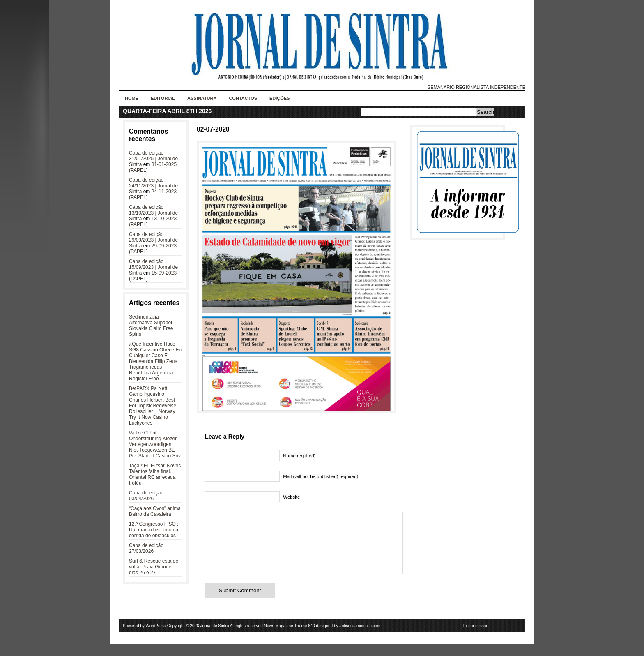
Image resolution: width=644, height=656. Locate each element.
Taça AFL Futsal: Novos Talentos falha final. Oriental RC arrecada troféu (155, 474)
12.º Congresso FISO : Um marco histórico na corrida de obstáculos (153, 529)
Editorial (163, 98)
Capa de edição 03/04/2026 (146, 495)
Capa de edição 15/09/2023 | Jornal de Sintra (153, 267)
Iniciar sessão (475, 638)
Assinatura (201, 98)
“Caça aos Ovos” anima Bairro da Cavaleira (155, 511)
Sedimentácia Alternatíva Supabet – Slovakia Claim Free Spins (152, 325)
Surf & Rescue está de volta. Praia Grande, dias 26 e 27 (153, 566)
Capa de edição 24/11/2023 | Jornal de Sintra (153, 185)
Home (131, 98)
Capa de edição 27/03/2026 (146, 548)
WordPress (156, 638)
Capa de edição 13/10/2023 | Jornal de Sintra (153, 213)
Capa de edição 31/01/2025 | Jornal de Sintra (153, 158)
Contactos (243, 98)
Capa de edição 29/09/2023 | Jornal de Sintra (153, 240)
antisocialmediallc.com (359, 638)
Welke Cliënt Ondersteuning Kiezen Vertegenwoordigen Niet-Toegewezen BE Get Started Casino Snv (155, 444)
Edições (279, 98)
